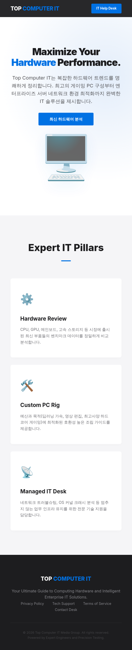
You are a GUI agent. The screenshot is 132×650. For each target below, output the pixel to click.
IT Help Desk (106, 8)
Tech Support (63, 603)
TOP (34, 8)
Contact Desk (66, 610)
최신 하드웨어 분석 (66, 119)
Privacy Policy (32, 603)
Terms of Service (97, 603)
